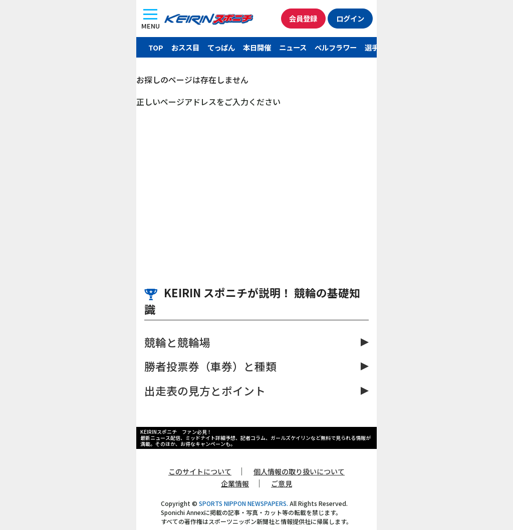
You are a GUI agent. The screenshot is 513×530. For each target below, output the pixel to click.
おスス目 (185, 47)
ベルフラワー (336, 47)
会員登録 (303, 18)
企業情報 (235, 483)
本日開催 (257, 47)
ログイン (350, 18)
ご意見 (281, 483)
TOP (155, 47)
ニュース (293, 47)
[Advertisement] (256, 183)
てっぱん (221, 47)
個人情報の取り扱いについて (299, 471)
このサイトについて (199, 471)
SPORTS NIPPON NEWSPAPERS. (243, 503)
